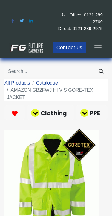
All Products (17, 83)
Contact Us (69, 47)
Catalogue (47, 83)
